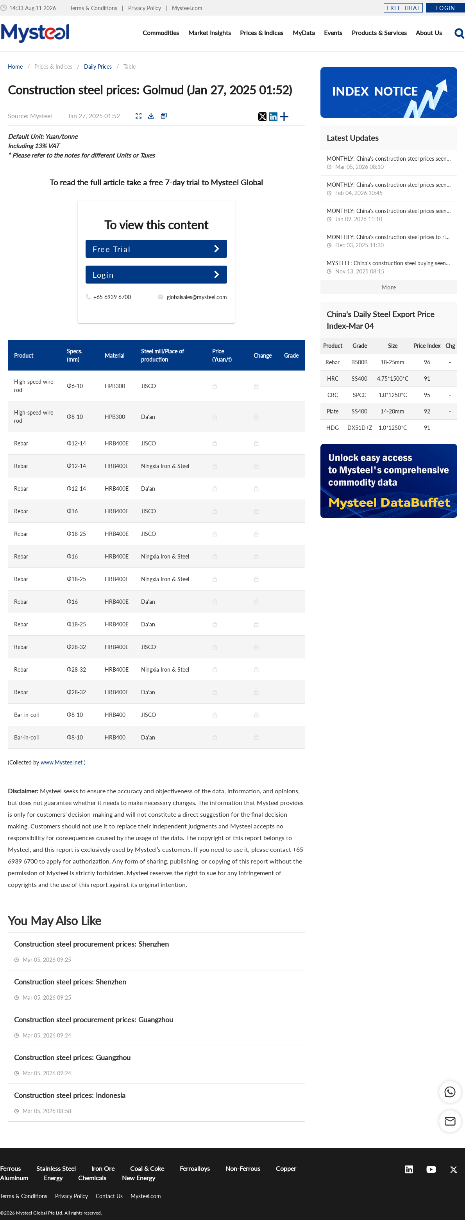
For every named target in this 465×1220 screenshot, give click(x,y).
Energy (53, 1177)
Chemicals (92, 1177)
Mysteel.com (187, 8)
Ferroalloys (195, 1168)
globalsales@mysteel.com (197, 297)
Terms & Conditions (94, 8)
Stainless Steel (56, 1168)
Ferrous (10, 1168)
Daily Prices (98, 66)
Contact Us (110, 1196)
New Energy (138, 1177)
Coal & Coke (147, 1168)
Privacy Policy (145, 8)
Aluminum (14, 1177)
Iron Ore (102, 1168)
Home (15, 66)
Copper (286, 1168)
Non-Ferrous (242, 1168)
